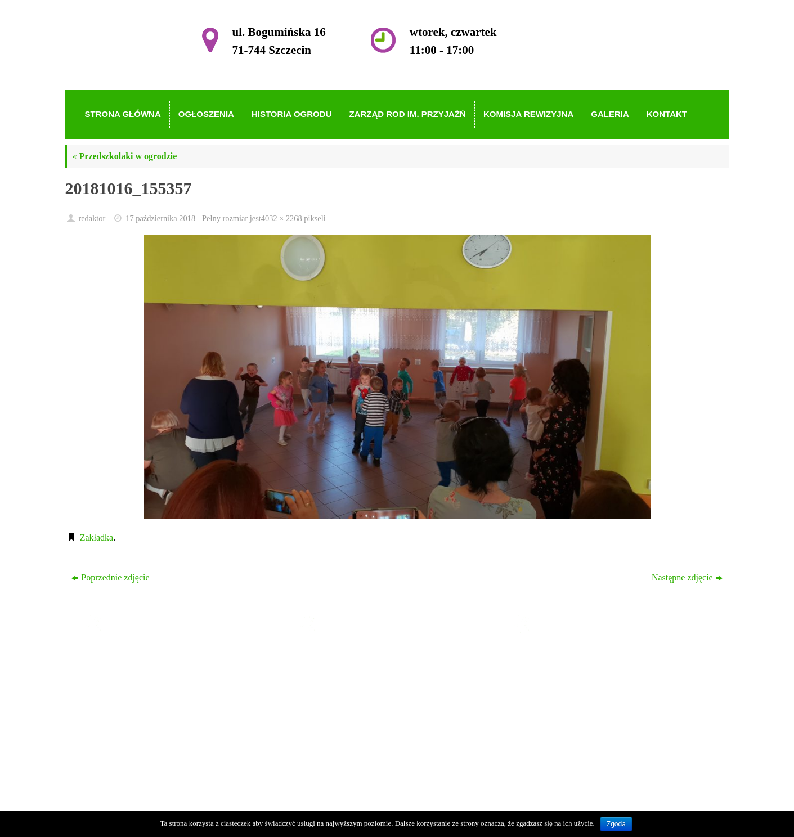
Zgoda (616, 824)
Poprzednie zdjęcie (110, 577)
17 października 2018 (160, 218)
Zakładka (97, 537)
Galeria (337, 739)
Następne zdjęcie (687, 577)
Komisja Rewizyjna (359, 723)
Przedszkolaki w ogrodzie (125, 156)
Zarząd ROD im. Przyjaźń (371, 707)
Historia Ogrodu (353, 690)
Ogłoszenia (344, 675)
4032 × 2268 (281, 218)
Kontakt (338, 755)
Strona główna (350, 658)
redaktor (91, 218)
